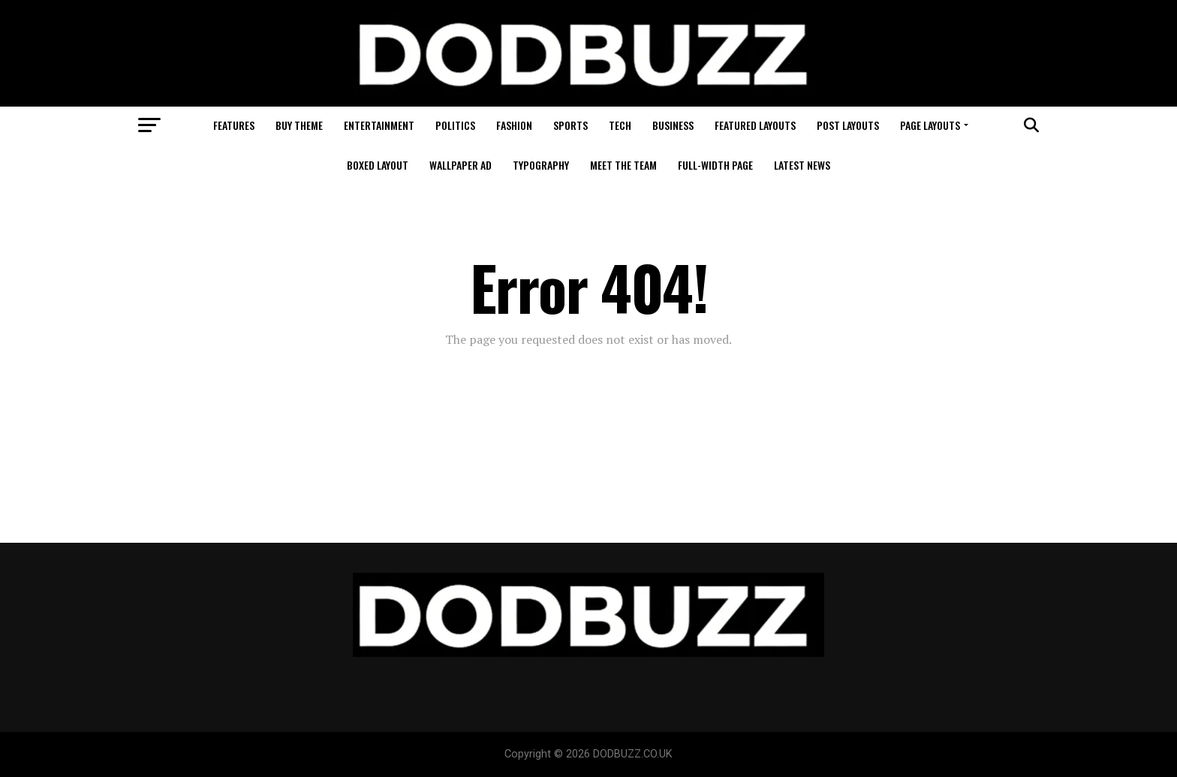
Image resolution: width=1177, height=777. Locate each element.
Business (673, 125)
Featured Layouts (755, 125)
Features (233, 125)
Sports (570, 125)
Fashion (514, 125)
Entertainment (379, 125)
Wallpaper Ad (460, 165)
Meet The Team (623, 165)
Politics (455, 125)
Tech (620, 125)
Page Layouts (930, 125)
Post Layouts (848, 125)
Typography (541, 165)
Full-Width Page (715, 165)
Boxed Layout (377, 165)
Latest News (802, 165)
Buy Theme (299, 125)
